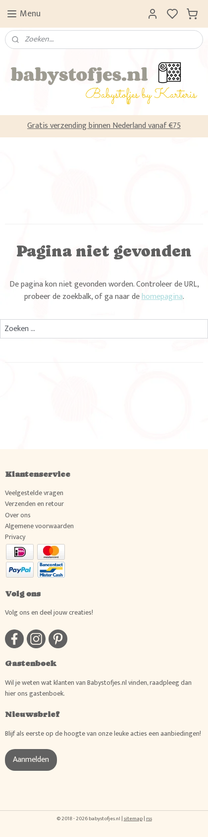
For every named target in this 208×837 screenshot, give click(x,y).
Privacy (15, 537)
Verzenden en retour (34, 503)
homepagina (162, 296)
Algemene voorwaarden (39, 526)
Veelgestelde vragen (34, 493)
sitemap (133, 818)
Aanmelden (31, 759)
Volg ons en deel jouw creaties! (49, 612)
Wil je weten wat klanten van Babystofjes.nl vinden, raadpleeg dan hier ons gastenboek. (98, 688)
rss (149, 818)
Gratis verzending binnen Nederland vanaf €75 (104, 125)
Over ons (18, 515)
